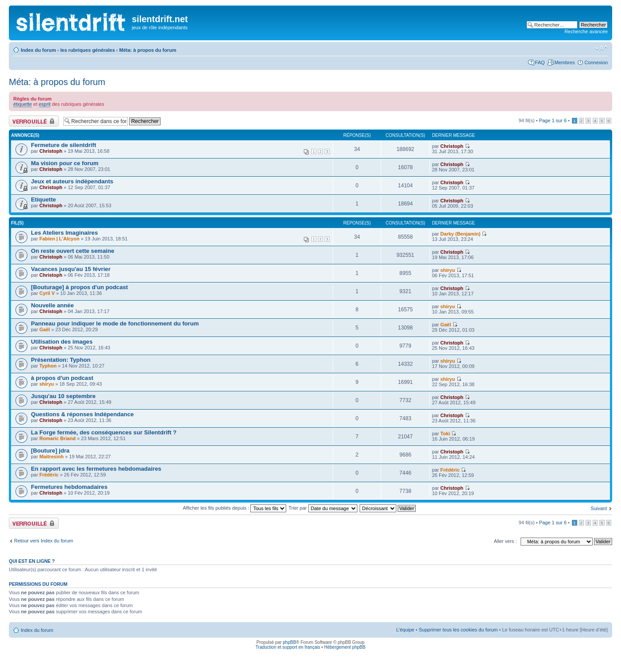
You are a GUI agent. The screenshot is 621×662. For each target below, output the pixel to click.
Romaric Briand (57, 438)
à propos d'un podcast (62, 378)
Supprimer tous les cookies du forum (458, 629)
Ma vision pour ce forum (64, 163)
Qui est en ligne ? (32, 561)
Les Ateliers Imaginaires (64, 232)
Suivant (598, 508)
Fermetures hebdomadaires (69, 487)
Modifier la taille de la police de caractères (601, 48)
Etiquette (43, 199)
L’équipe (405, 629)
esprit (45, 104)
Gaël (44, 329)
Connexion (596, 62)
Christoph (50, 151)
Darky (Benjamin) (460, 233)
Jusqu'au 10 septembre (63, 396)
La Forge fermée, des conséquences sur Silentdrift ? (103, 432)
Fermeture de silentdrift (63, 145)
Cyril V (47, 293)
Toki (445, 433)
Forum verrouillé (34, 121)
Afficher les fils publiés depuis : (234, 508)
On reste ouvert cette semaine (72, 251)
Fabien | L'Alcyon (59, 238)
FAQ (540, 62)
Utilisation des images (61, 341)
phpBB (289, 642)
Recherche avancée (586, 31)
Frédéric (48, 474)
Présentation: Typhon (61, 359)
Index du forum (38, 50)
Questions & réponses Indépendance (82, 414)
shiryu (448, 270)
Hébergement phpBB (344, 647)
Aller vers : (505, 541)
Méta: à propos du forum (147, 50)
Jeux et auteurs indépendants (72, 181)
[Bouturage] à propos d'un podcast (79, 287)
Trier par (322, 508)
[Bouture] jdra (50, 450)
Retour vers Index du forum (43, 540)
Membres (565, 62)
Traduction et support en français (288, 647)
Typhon (48, 365)
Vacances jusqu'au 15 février (71, 269)
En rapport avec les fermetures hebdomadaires (96, 468)
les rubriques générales (87, 50)
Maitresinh (51, 456)
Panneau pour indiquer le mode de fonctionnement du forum (115, 323)
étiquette (22, 104)
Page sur (553, 120)
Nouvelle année (52, 305)
